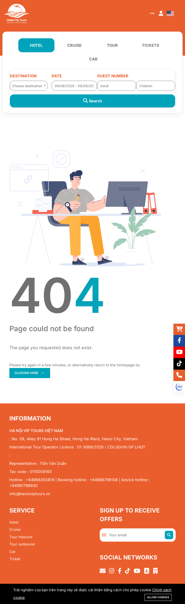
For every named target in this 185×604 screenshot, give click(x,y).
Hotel (14, 522)
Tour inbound (20, 537)
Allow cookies (158, 597)
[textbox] (28, 86)
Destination (23, 75)
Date (57, 75)
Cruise (15, 530)
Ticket (14, 559)
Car (12, 552)
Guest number (112, 75)
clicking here (27, 373)
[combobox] (28, 84)
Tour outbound (22, 544)
